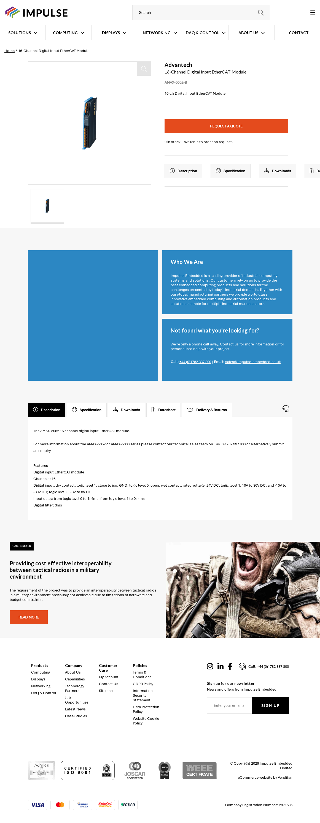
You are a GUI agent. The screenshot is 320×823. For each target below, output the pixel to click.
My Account (109, 677)
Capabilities (75, 679)
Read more (28, 617)
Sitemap (106, 690)
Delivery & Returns (207, 409)
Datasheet (164, 409)
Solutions (19, 32)
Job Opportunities (76, 700)
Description (183, 170)
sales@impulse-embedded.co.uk (253, 361)
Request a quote (226, 126)
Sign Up (270, 705)
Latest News (75, 709)
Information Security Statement (143, 695)
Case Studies (76, 716)
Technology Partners (74, 688)
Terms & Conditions (142, 674)
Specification (230, 170)
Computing (65, 32)
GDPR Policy (143, 684)
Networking (157, 32)
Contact (299, 32)
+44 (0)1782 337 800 (195, 361)
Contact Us (108, 684)
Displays (111, 32)
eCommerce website (255, 777)
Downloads (277, 170)
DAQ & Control (202, 32)
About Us (248, 32)
